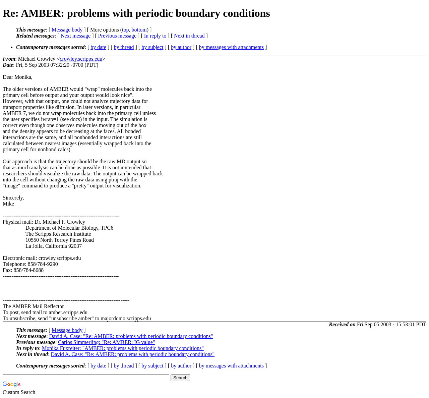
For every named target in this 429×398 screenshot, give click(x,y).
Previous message (117, 36)
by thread (124, 47)
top (125, 30)
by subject (152, 47)
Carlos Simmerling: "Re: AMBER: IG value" (106, 342)
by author (181, 47)
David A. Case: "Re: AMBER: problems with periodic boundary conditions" (131, 336)
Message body (67, 30)
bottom (138, 30)
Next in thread (189, 36)
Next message (75, 36)
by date (98, 47)
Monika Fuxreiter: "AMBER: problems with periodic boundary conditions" (123, 348)
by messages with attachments (231, 47)
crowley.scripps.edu (81, 59)
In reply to (155, 36)
